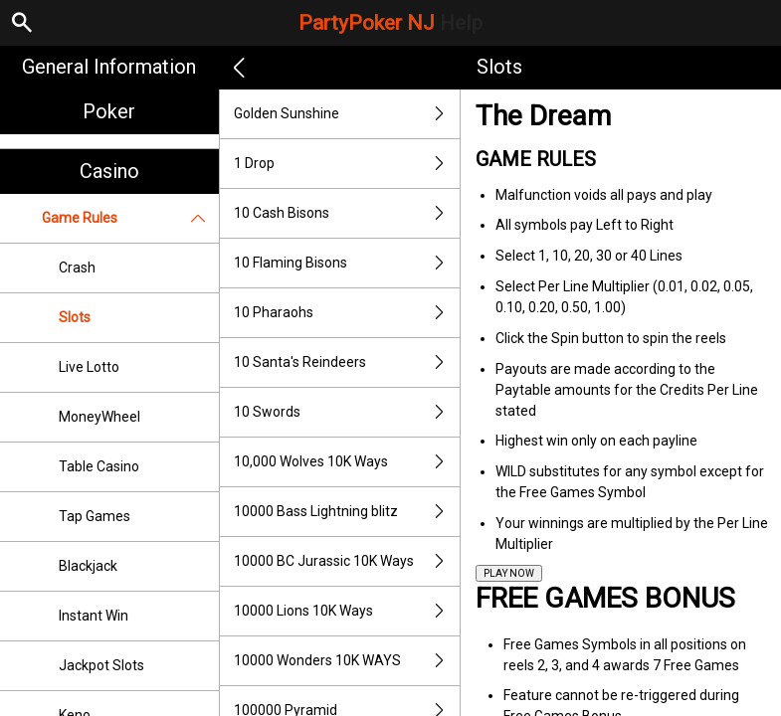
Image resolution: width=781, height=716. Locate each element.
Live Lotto (89, 367)
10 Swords (347, 412)
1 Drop (347, 163)
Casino (109, 171)
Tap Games (94, 516)
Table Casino (99, 466)
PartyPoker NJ (390, 23)
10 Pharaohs (347, 312)
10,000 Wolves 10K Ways (347, 462)
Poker (109, 111)
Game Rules (130, 218)
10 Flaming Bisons (347, 263)
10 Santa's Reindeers (347, 362)
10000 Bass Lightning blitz (347, 511)
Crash (77, 267)
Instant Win (93, 616)
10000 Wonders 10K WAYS (347, 660)
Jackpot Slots (101, 665)
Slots (75, 317)
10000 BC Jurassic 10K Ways (347, 561)
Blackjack (88, 566)
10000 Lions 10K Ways (347, 611)
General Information (109, 67)
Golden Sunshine (347, 114)
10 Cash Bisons (347, 213)
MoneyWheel (99, 417)
